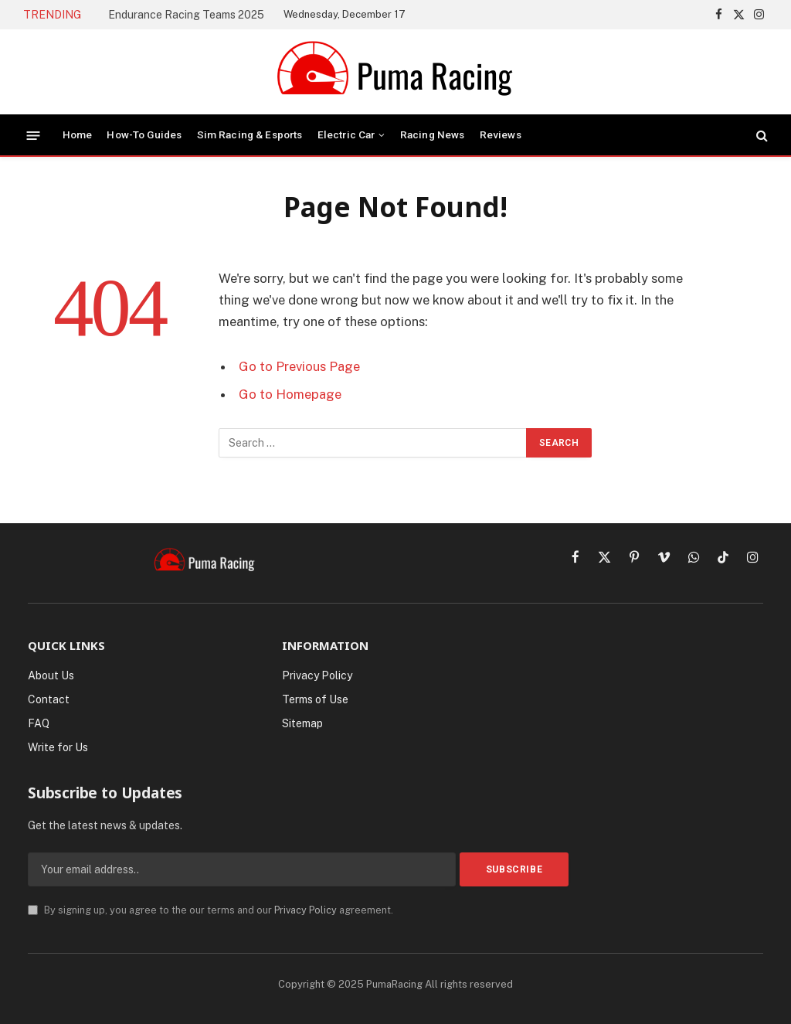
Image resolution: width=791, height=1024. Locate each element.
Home (78, 134)
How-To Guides (144, 134)
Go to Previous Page (299, 366)
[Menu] (33, 135)
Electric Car (346, 134)
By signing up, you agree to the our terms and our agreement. (210, 910)
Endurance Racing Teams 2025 (186, 15)
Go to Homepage (290, 394)
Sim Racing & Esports (250, 134)
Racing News (432, 134)
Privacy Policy (305, 910)
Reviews (500, 134)
